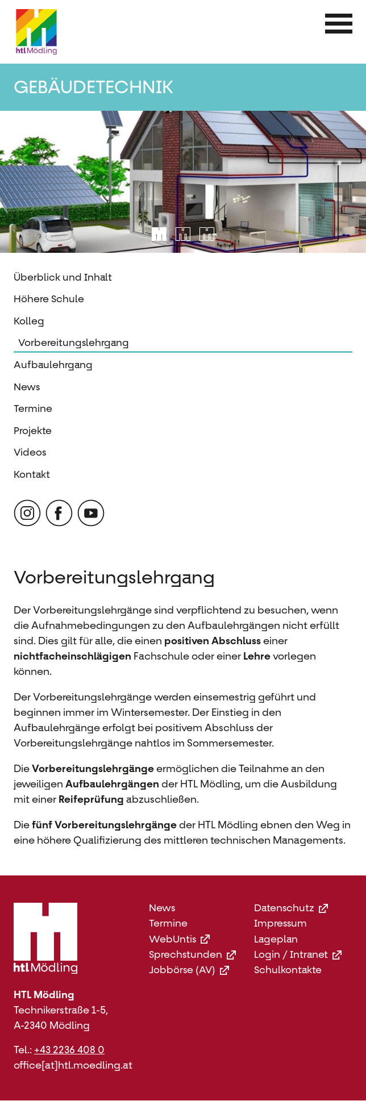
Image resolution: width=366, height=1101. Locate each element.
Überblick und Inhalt (63, 277)
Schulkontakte (288, 970)
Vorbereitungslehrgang (73, 342)
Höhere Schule (49, 299)
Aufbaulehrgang (53, 364)
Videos (30, 452)
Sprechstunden (192, 954)
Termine (33, 408)
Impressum (280, 923)
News (27, 387)
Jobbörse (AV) (189, 970)
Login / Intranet (298, 954)
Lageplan (276, 939)
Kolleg (29, 321)
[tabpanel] (183, 182)
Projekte (33, 430)
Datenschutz (291, 908)
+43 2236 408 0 (69, 1050)
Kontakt (32, 474)
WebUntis (179, 939)
